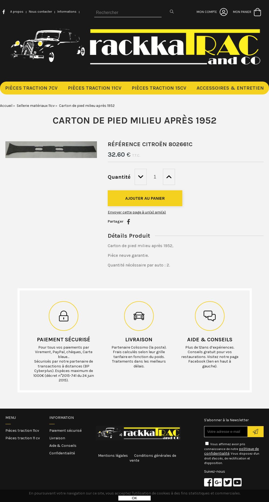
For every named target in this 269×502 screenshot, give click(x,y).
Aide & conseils (209, 339)
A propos (16, 11)
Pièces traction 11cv (22, 430)
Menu (10, 417)
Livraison (138, 339)
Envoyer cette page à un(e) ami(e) (137, 212)
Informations (66, 11)
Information (61, 417)
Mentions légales (113, 455)
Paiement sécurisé (63, 339)
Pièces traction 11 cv (22, 438)
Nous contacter (40, 11)
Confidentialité (62, 453)
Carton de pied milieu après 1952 (134, 120)
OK (134, 498)
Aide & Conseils (62, 445)
